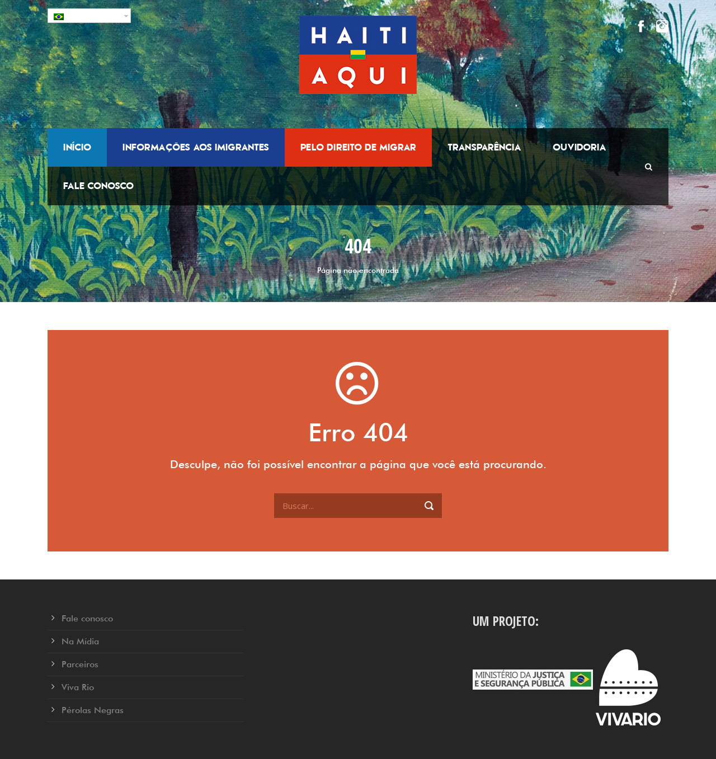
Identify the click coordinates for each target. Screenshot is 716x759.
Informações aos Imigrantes (196, 147)
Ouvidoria (579, 147)
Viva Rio (78, 687)
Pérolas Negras (93, 710)
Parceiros (80, 664)
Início (77, 147)
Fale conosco (98, 186)
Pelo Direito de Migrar (358, 147)
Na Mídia (80, 641)
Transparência (484, 147)
